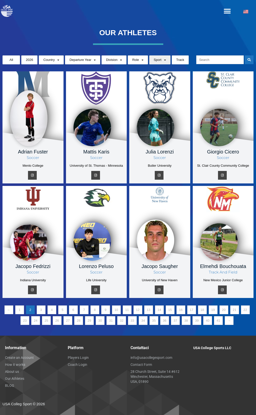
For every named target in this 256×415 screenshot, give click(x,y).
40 (207, 320)
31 (110, 320)
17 (191, 310)
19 (213, 310)
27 (68, 320)
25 (46, 320)
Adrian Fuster (33, 151)
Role (135, 60)
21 (234, 310)
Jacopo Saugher (160, 266)
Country (49, 60)
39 (196, 320)
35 (154, 320)
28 (78, 320)
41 (218, 320)
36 (164, 320)
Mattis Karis (96, 151)
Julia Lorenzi (160, 151)
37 (175, 320)
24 (35, 320)
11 (127, 310)
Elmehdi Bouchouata (223, 266)
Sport (158, 60)
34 (143, 320)
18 (202, 310)
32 (121, 320)
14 (159, 310)
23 (24, 320)
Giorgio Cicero (223, 151)
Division (112, 60)
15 (170, 310)
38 (186, 320)
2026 (29, 60)
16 (180, 310)
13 (148, 310)
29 (89, 320)
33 (132, 320)
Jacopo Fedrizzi (33, 266)
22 (245, 310)
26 (57, 320)
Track (180, 60)
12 (138, 310)
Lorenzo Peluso (96, 266)
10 (116, 310)
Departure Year (80, 60)
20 (224, 310)
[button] (227, 11)
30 (100, 320)
